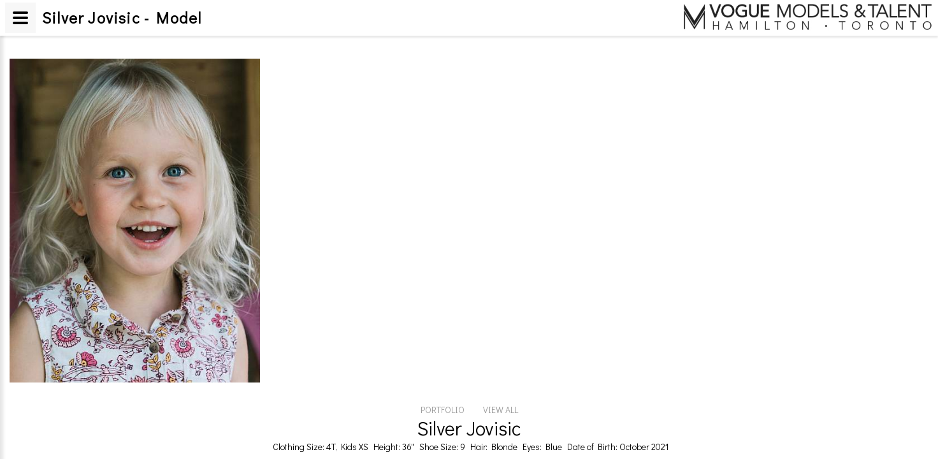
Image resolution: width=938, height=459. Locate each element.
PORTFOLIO (443, 410)
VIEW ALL (500, 410)
